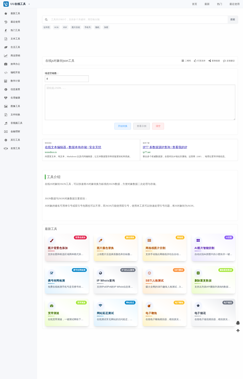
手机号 (88, 27)
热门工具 (12, 30)
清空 (158, 126)
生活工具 (12, 47)
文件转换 (12, 115)
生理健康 (12, 98)
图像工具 (12, 106)
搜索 (232, 19)
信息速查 (12, 89)
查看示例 (141, 126)
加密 (106, 27)
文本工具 (12, 39)
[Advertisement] (140, 43)
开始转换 (122, 126)
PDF (65, 27)
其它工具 (12, 140)
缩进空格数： (67, 77)
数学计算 (12, 81)
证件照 (47, 27)
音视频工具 (13, 123)
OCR (56, 27)
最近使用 (12, 22)
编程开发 (12, 73)
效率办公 (12, 64)
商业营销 (12, 56)
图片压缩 (76, 27)
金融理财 (12, 132)
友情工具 (12, 148)
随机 (97, 27)
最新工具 (12, 13)
